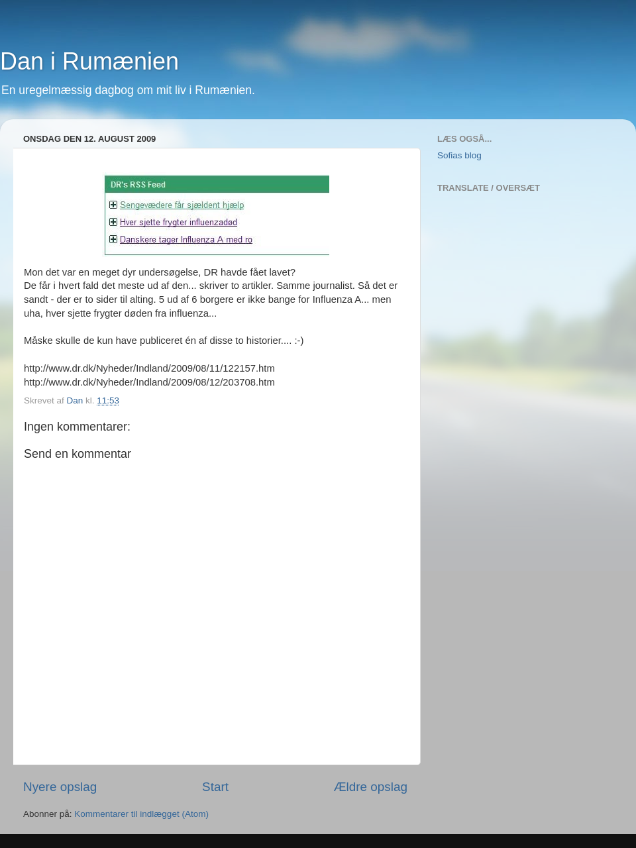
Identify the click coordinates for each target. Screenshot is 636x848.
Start (215, 787)
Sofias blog (459, 155)
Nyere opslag (60, 787)
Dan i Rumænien (89, 61)
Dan (76, 400)
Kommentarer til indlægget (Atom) (141, 814)
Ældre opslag (370, 787)
